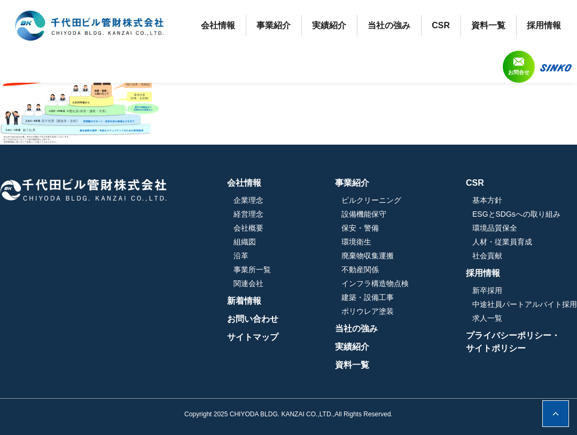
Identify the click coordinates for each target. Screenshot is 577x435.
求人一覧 (487, 318)
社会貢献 (487, 255)
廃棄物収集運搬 (367, 255)
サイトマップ (252, 337)
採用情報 (544, 25)
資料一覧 (488, 25)
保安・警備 (360, 228)
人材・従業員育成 (502, 242)
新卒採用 (487, 290)
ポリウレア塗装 (367, 311)
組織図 (244, 242)
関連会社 (248, 283)
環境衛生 (356, 242)
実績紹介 (329, 25)
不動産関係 (360, 269)
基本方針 (487, 200)
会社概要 (248, 228)
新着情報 (244, 300)
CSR (441, 25)
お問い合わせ (252, 318)
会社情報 (218, 25)
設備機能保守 (363, 214)
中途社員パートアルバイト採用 (524, 304)
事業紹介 (273, 25)
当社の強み (389, 25)
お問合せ (518, 72)
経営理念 (248, 214)
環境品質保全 (494, 228)
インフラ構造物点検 (375, 283)
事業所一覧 (252, 269)
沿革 (240, 255)
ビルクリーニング (371, 200)
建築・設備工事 (367, 297)
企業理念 (248, 200)
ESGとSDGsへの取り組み (516, 214)
